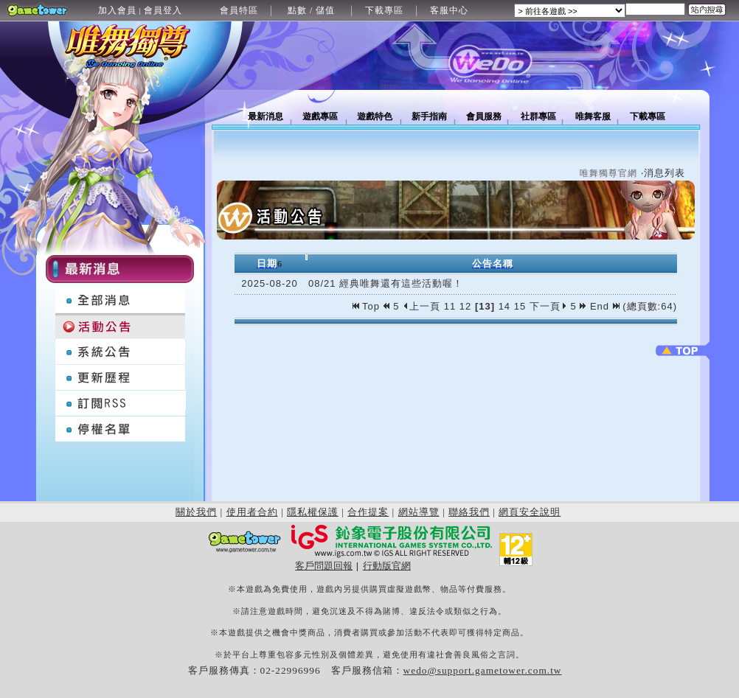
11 (450, 306)
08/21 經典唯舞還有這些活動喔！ (385, 283)
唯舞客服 (593, 116)
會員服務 (484, 116)
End (605, 306)
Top (368, 306)
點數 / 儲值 (311, 10)
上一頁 (421, 306)
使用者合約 (252, 511)
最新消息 (265, 116)
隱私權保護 (313, 511)
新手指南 (429, 116)
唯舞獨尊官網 (608, 173)
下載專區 (384, 10)
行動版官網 (387, 565)
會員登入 (163, 10)
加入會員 (117, 10)
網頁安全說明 (530, 511)
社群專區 (538, 116)
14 (504, 306)
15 (520, 306)
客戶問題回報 (324, 565)
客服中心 (449, 10)
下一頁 (548, 306)
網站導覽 (419, 511)
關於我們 (196, 511)
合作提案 (368, 511)
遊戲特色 (374, 116)
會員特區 (239, 10)
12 (465, 306)
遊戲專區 (320, 116)
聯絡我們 (469, 511)
